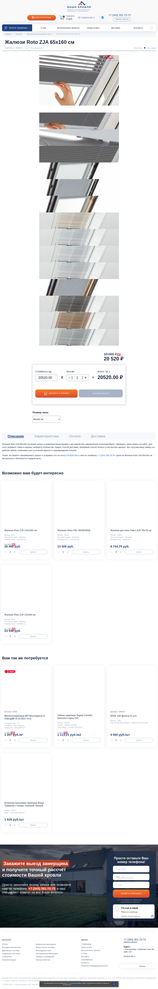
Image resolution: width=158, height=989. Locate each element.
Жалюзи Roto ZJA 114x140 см (20, 530)
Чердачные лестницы (11, 954)
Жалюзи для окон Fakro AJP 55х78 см (130, 530)
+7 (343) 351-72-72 (119, 15)
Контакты (85, 963)
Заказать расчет (100, 393)
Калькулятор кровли (41, 17)
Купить (33, 552)
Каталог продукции (17, 28)
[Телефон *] (131, 877)
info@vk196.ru (88, 18)
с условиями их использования (81, 984)
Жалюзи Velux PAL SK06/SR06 (73, 530)
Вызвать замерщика (131, 893)
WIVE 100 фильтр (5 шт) (123, 716)
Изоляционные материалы (47, 954)
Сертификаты (87, 960)
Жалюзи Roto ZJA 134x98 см (19, 614)
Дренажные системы (11, 950)
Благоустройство (43, 960)
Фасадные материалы (11, 947)
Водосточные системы (45, 947)
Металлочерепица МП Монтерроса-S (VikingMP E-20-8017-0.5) (24, 717)
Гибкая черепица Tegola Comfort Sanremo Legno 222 (74, 716)
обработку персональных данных (131, 901)
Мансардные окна (43, 950)
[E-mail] (131, 885)
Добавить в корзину (56, 393)
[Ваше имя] (131, 869)
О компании (86, 944)
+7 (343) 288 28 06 (106, 455)
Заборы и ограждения (45, 957)
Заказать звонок (121, 19)
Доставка (85, 956)
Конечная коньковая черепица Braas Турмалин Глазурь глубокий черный (24, 804)
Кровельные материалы (46, 944)
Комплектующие (9, 960)
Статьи (84, 953)
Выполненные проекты (90, 950)
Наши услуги (86, 947)
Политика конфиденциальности (94, 966)
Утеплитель (7, 957)
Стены (4, 944)
